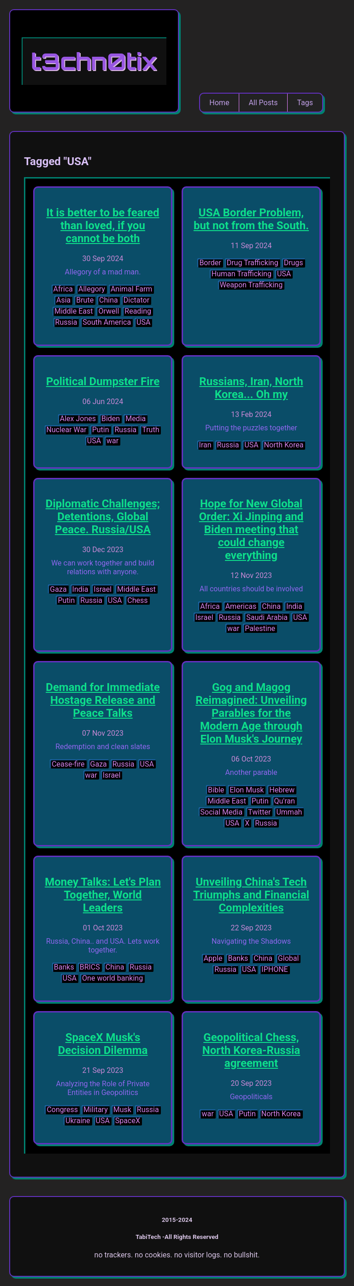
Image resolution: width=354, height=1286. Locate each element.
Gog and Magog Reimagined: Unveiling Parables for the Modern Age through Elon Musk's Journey (251, 713)
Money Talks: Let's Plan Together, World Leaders (103, 894)
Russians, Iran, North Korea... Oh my (251, 388)
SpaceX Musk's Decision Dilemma (103, 1044)
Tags (305, 102)
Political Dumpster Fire (102, 381)
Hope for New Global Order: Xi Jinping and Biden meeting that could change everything (251, 529)
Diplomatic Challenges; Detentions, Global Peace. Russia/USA (103, 516)
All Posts (262, 102)
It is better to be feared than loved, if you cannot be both (102, 225)
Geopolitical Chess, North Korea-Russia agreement (251, 1050)
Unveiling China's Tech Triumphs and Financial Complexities (251, 894)
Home (219, 102)
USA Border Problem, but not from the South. (251, 219)
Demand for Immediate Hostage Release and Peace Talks (102, 700)
